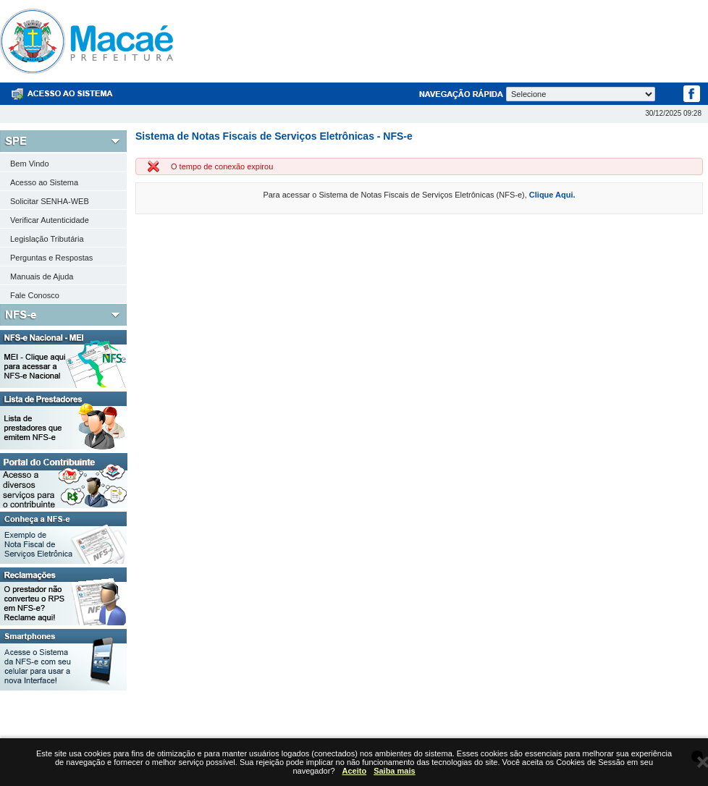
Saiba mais (394, 770)
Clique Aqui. (552, 194)
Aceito (354, 770)
